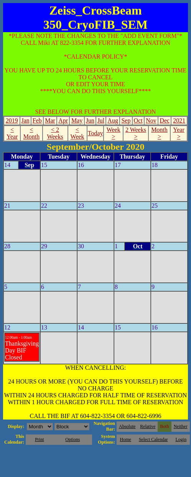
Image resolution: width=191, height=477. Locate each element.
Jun (90, 120)
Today (95, 133)
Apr (63, 120)
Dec (165, 120)
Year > (178, 133)
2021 (179, 120)
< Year (12, 133)
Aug (112, 120)
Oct (138, 120)
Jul (101, 120)
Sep (125, 120)
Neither (181, 426)
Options (72, 439)
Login (180, 439)
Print (39, 439)
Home (125, 439)
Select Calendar (153, 439)
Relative (147, 426)
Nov (151, 120)
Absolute (127, 426)
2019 (12, 120)
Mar (50, 120)
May (76, 120)
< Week (77, 133)
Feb (37, 120)
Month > (159, 133)
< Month (31, 133)
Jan (25, 120)
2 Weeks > (135, 133)
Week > (113, 133)
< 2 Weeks (55, 133)
